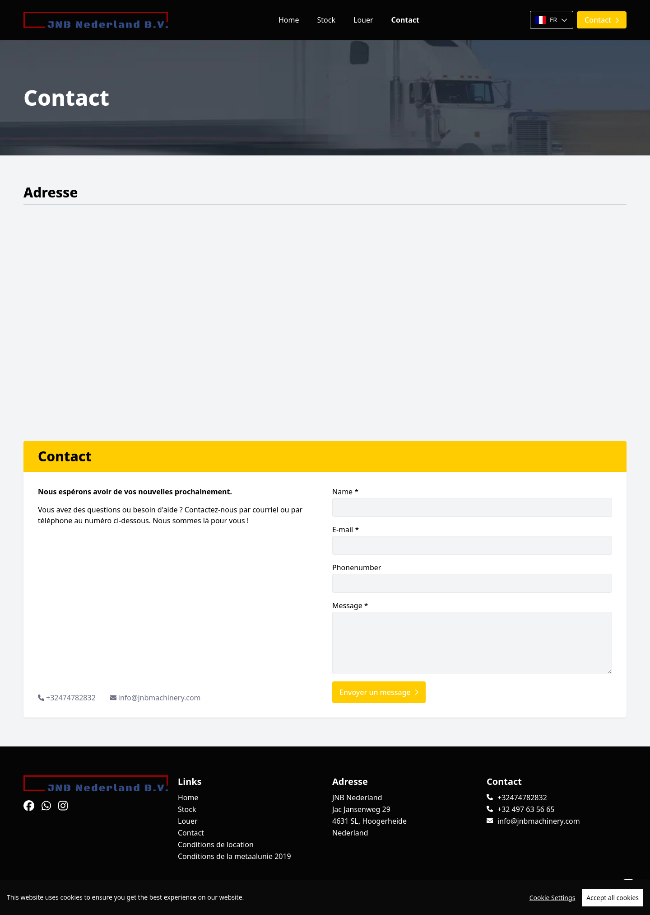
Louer (363, 20)
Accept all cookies (612, 897)
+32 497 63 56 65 (525, 809)
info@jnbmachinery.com (159, 698)
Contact (405, 20)
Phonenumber (472, 578)
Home (289, 20)
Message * (472, 637)
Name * (472, 502)
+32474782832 (71, 698)
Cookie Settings (552, 897)
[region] (325, 897)
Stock (326, 20)
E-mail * (472, 540)
